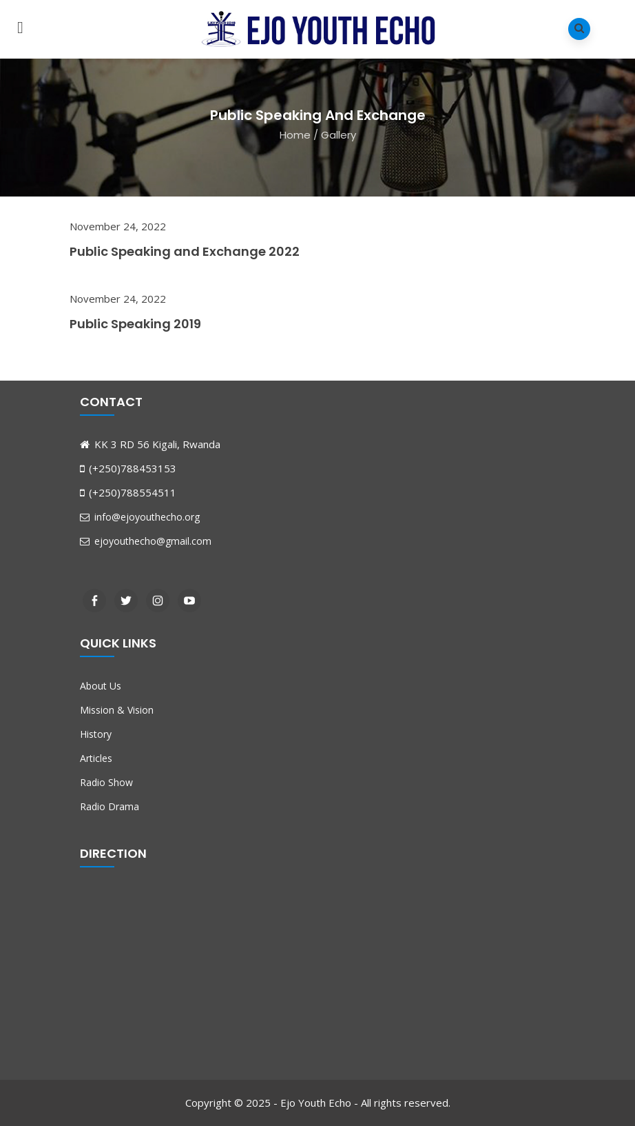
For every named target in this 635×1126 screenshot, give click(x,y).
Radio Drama (109, 806)
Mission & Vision (117, 709)
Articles (96, 758)
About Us (100, 685)
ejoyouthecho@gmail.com (145, 540)
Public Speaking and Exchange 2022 (185, 251)
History (96, 734)
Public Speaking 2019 (135, 323)
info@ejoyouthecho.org (140, 516)
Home (295, 134)
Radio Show (106, 782)
